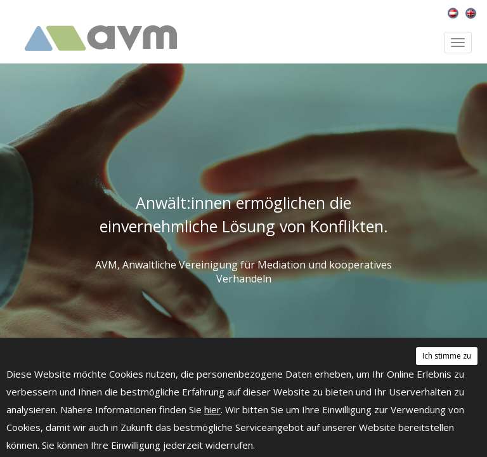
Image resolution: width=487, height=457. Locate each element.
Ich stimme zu (446, 355)
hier (212, 409)
